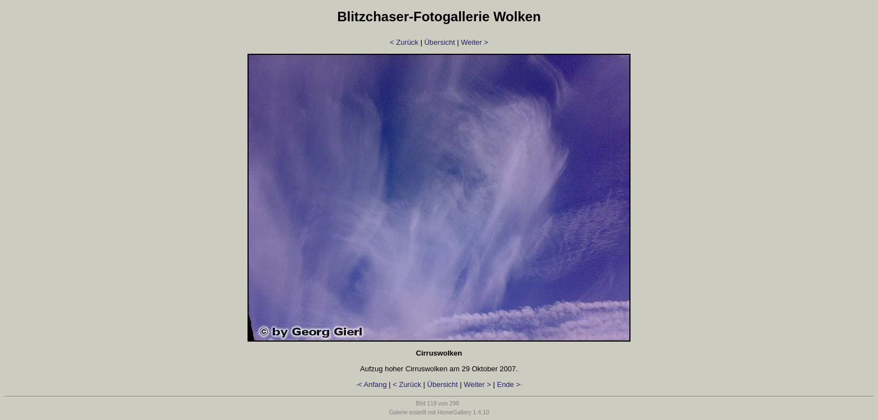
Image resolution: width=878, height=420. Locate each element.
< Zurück (404, 42)
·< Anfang (371, 384)
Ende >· (509, 384)
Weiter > (474, 42)
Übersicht (439, 42)
